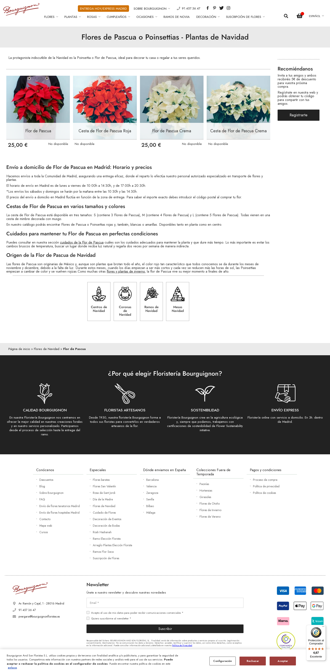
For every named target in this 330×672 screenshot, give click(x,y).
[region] (165, 660)
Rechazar (253, 661)
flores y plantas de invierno (126, 271)
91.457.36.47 (191, 8)
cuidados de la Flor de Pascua (82, 242)
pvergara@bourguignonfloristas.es (39, 616)
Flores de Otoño (210, 503)
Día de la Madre (103, 499)
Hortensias (206, 490)
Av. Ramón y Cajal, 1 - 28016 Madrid (41, 603)
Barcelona (152, 480)
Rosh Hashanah (102, 532)
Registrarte (298, 115)
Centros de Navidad (99, 299)
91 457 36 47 (27, 610)
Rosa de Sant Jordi (104, 493)
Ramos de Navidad (151, 299)
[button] (316, 16)
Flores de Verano (210, 516)
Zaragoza (152, 493)
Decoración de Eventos (107, 519)
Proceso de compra (265, 480)
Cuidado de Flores (104, 512)
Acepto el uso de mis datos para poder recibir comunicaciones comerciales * (137, 613)
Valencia (151, 486)
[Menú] (323, 627)
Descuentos (46, 480)
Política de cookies (264, 493)
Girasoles (205, 497)
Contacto (45, 519)
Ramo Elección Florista (107, 539)
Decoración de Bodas (106, 526)
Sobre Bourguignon (51, 493)
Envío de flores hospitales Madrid (59, 512)
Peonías (204, 484)
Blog (42, 486)
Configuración (222, 661)
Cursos (43, 532)
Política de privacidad (266, 486)
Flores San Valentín (104, 486)
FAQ (42, 499)
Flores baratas (101, 480)
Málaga (150, 512)
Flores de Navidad (46, 349)
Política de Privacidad (182, 645)
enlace (12, 668)
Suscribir (165, 628)
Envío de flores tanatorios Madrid (59, 506)
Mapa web (45, 526)
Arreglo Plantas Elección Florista (112, 545)
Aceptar (283, 661)
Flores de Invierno (210, 510)
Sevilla (150, 499)
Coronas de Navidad (125, 301)
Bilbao (150, 506)
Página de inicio (19, 349)
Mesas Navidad (177, 299)
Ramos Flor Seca (103, 552)
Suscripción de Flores (106, 558)
